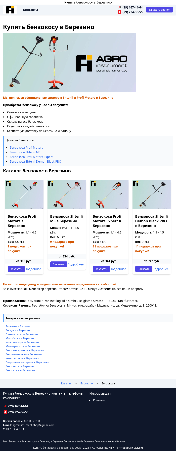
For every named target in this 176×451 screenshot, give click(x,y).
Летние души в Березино (22, 334)
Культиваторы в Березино (22, 342)
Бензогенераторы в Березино (25, 350)
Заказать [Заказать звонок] (16, 269)
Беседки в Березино (18, 330)
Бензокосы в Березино (20, 370)
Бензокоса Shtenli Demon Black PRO (35, 161)
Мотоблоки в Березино (20, 338)
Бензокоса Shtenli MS (25, 152)
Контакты (30, 10)
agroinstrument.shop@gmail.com (33, 425)
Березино (86, 383)
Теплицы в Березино (19, 326)
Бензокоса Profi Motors (26, 147)
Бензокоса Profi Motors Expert (31, 157)
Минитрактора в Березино (23, 346)
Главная (66, 383)
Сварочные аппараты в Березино (27, 362)
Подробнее (33, 269)
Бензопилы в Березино (20, 366)
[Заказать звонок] (159, 9)
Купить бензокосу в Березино (88, 2)
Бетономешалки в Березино (24, 354)
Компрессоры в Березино (22, 358)
